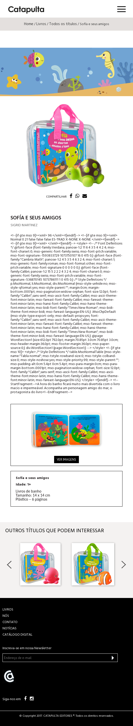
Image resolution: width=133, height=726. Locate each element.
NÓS (6, 616)
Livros (41, 24)
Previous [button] (9, 565)
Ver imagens (66, 459)
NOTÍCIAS (10, 628)
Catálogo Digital (17, 635)
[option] (40, 564)
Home (28, 24)
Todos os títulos (63, 24)
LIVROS (8, 610)
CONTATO (10, 622)
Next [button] (123, 565)
